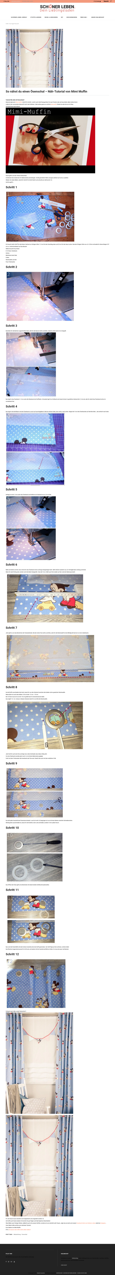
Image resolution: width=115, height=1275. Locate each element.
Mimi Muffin (19, 102)
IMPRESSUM (59, 1273)
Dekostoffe (54, 104)
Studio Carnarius (41, 1273)
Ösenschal (24, 1234)
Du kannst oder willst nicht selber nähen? (20, 1229)
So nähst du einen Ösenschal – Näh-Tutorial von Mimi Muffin (46, 91)
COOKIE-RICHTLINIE (82, 1273)
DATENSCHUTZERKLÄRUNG (69, 1273)
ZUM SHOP (64, 1265)
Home (7, 23)
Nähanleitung (17, 1234)
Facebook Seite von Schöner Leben (86, 1223)
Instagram (102, 1223)
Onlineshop (75, 1258)
